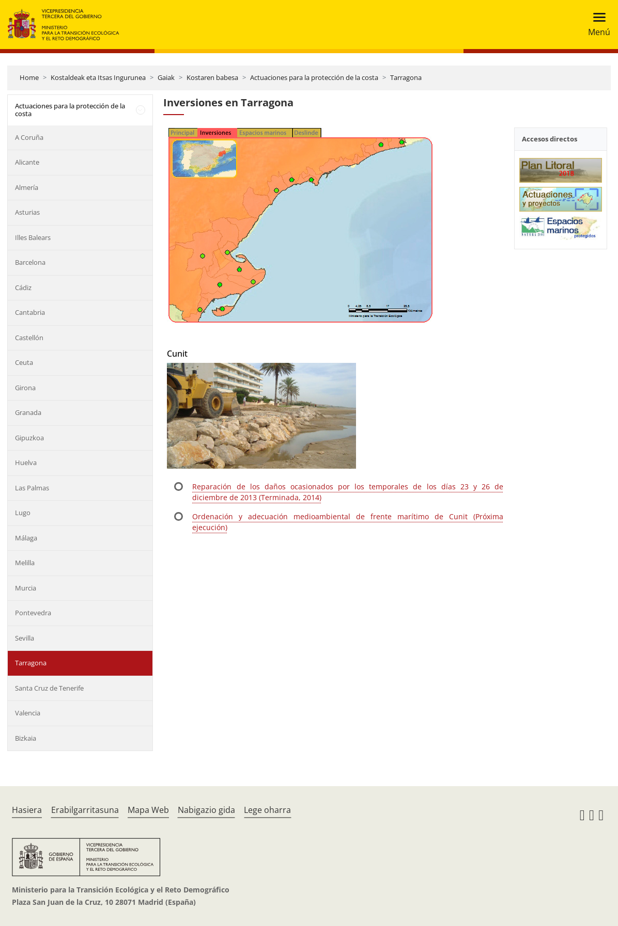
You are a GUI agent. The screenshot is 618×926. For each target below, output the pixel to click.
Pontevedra (33, 612)
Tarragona (406, 77)
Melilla (25, 562)
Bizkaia (25, 738)
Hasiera (27, 810)
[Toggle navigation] (596, 24)
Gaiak (166, 77)
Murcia (25, 588)
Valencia (27, 712)
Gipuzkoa (29, 437)
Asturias (27, 212)
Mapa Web (148, 810)
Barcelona (30, 262)
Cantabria (30, 312)
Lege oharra (267, 810)
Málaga (26, 537)
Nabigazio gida (206, 810)
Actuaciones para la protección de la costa (314, 77)
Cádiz (23, 287)
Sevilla (24, 638)
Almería (26, 187)
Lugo (22, 512)
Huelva (26, 462)
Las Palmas (32, 487)
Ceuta (24, 362)
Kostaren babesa (212, 77)
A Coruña (29, 137)
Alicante (27, 162)
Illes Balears (33, 237)
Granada (28, 412)
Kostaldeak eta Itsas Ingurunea (98, 77)
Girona (25, 387)
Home (29, 77)
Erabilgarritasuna (85, 810)
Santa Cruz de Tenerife (49, 688)
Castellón (29, 337)
